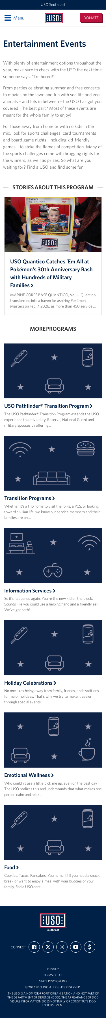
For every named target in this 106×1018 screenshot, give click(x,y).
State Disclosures (53, 981)
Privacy (53, 969)
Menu (14, 18)
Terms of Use (53, 975)
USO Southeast (53, 4)
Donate (91, 17)
